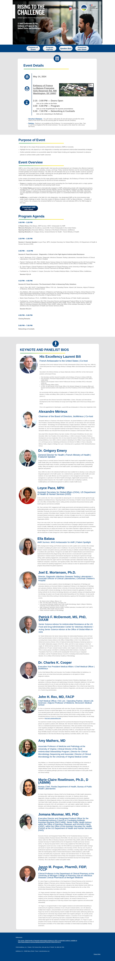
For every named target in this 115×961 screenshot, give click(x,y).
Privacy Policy (97, 954)
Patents (29, 947)
